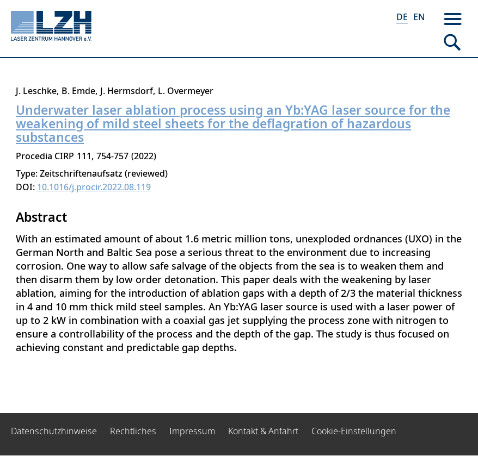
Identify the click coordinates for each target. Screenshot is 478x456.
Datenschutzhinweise (54, 431)
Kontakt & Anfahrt (263, 431)
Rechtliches (133, 431)
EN (419, 17)
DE (402, 17)
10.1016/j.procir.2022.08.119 (94, 187)
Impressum (192, 431)
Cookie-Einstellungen (353, 431)
